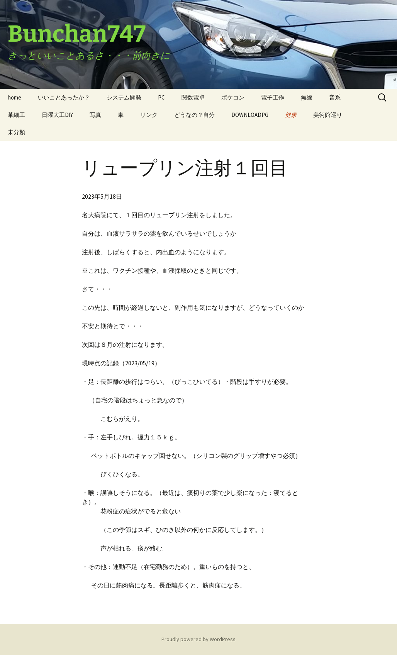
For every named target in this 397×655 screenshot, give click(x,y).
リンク (149, 114)
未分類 (16, 132)
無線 (306, 97)
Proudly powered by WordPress (198, 639)
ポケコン (232, 97)
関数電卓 (193, 97)
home (14, 97)
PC (161, 97)
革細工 (16, 114)
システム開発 (124, 97)
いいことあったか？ (64, 97)
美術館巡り (327, 114)
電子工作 (272, 97)
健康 (291, 114)
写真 (95, 114)
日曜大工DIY (57, 114)
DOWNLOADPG (249, 114)
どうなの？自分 (194, 114)
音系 (335, 97)
